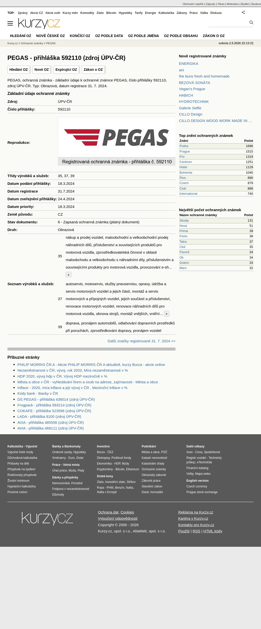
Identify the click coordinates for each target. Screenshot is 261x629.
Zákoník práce (151, 480)
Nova (183, 226)
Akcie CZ (36, 13)
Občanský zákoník (154, 475)
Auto (189, 452)
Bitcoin (111, 13)
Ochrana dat (108, 512)
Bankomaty (72, 446)
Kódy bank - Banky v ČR (37, 393)
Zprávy (23, 13)
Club (182, 188)
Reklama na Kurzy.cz (195, 512)
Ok (181, 257)
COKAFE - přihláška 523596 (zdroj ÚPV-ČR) (54, 411)
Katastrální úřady (153, 463)
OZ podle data (109, 36)
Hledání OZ (18, 70)
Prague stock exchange (202, 492)
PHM (110, 487)
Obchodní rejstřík (193, 3)
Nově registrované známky (202, 56)
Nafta (129, 487)
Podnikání (149, 446)
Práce (194, 13)
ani (181, 70)
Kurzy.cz (12, 43)
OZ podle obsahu (181, 36)
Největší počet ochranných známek (210, 210)
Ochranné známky (32, 43)
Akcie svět (52, 13)
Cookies (127, 512)
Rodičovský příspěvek (22, 475)
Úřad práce (59, 470)
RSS (196, 531)
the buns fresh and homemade (204, 76)
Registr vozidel (196, 458)
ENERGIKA (188, 63)
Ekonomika (104, 463)
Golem (184, 263)
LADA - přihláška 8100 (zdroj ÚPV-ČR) (49, 416)
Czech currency (196, 486)
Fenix (183, 236)
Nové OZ (42, 70)
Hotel (183, 167)
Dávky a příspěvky (65, 477)
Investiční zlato (115, 482)
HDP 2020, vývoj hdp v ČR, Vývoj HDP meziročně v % (62, 376)
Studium (256, 3)
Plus (182, 178)
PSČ (164, 452)
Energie (150, 13)
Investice (103, 446)
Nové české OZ (50, 36)
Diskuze (216, 13)
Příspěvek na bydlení (21, 469)
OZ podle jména (143, 36)
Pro (181, 156)
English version (197, 480)
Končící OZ (80, 36)
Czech (184, 183)
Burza (101, 452)
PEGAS (51, 43)
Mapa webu (203, 473)
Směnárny (59, 458)
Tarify (139, 13)
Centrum (185, 162)
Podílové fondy (121, 458)
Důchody (58, 494)
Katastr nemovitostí (154, 458)
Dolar (80, 458)
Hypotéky (125, 13)
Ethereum (132, 469)
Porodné (77, 483)
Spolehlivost (212, 452)
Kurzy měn (70, 13)
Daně (145, 492)
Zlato (100, 13)
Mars (183, 268)
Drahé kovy (105, 476)
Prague (184, 151)
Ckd (182, 247)
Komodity (87, 13)
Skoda (184, 220)
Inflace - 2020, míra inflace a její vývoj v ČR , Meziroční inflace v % (72, 388)
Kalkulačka (166, 13)
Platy (81, 470)
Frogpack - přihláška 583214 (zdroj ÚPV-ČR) (54, 405)
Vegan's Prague (192, 89)
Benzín (119, 487)
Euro (71, 458)
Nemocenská (61, 483)
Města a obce (151, 452)
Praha (183, 146)
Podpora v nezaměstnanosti (70, 489)
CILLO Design (190, 114)
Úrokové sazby (62, 452)
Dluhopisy (103, 458)
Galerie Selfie (190, 108)
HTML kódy (212, 531)
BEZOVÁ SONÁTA (194, 82)
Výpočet (31, 446)
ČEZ (110, 452)
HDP (117, 463)
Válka (204, 13)
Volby (189, 473)
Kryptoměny (105, 469)
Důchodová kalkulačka (22, 458)
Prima (183, 231)
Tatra (183, 241)
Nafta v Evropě (107, 492)
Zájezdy (210, 3)
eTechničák (204, 462)
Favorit (184, 252)
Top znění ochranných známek (206, 135)
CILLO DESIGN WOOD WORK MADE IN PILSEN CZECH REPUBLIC (216, 120)
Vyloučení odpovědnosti (117, 518)
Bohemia (185, 172)
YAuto (221, 3)
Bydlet (245, 3)
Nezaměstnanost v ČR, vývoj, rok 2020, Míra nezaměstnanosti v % (72, 370)
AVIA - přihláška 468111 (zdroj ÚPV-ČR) (50, 428)
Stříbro (131, 482)
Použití (184, 531)
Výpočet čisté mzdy (20, 452)
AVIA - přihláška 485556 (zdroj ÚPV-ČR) (50, 422)
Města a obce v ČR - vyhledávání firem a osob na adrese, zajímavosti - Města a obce (87, 382)
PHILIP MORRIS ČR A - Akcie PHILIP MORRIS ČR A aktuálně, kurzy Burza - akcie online (91, 364)
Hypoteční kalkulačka (21, 486)
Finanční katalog (197, 468)
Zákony (181, 13)
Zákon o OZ (93, 70)
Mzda (72, 470)
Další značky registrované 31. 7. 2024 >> (141, 341)
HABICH (186, 95)
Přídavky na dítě (18, 463)
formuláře (156, 492)
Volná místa (71, 465)
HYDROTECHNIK (194, 101)
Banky (56, 446)
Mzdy (125, 463)
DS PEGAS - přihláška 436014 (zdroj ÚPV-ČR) (56, 399)
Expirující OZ (66, 70)
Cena (198, 452)
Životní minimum (18, 480)
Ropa (100, 487)
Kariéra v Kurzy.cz (193, 518)
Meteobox (233, 3)
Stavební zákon (152, 486)
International (188, 194)
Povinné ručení (17, 492)
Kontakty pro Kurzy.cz (196, 525)
